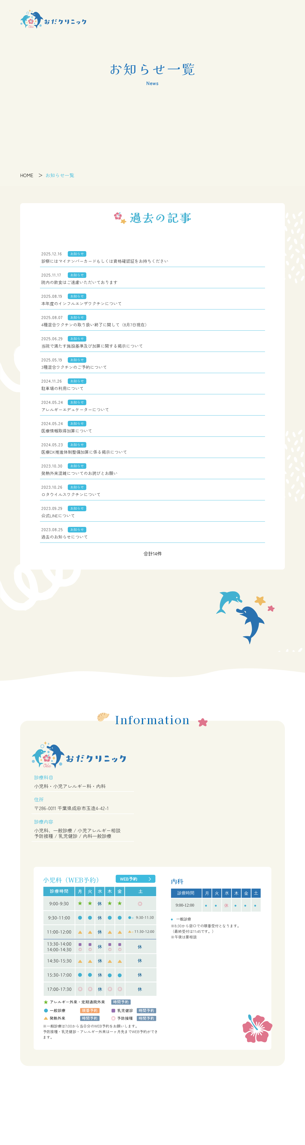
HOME (26, 175)
